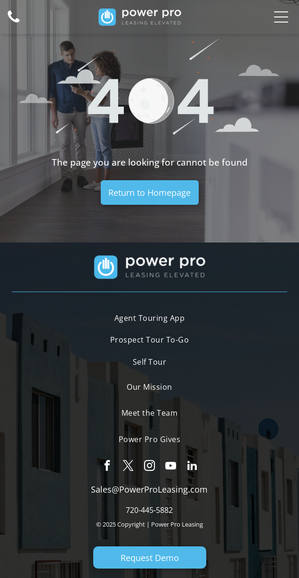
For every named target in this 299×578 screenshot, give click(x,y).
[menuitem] (149, 319)
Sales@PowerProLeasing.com (149, 489)
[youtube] (170, 466)
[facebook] (107, 466)
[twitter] (128, 466)
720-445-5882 (149, 510)
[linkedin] (192, 466)
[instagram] (149, 466)
